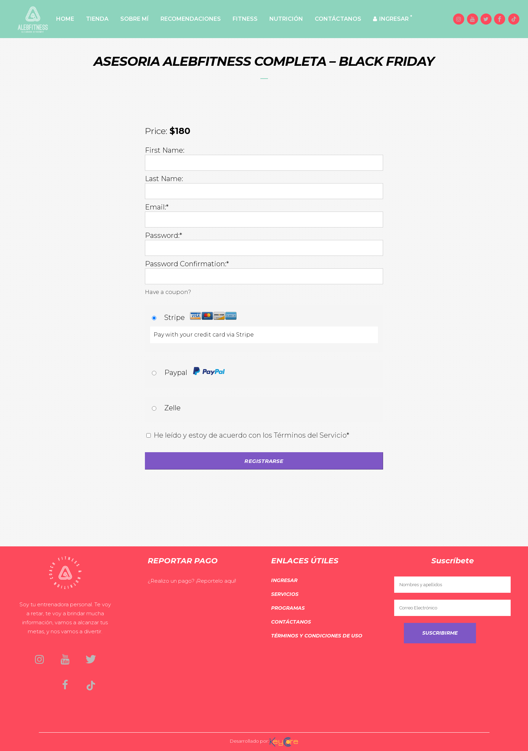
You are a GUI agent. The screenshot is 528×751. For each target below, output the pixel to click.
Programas (288, 608)
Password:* (163, 235)
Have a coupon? (168, 292)
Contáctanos (291, 622)
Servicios (284, 594)
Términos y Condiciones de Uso (316, 636)
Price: (156, 131)
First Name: (164, 150)
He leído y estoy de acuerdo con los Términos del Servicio (250, 435)
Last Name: (164, 179)
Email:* (156, 207)
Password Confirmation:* (187, 264)
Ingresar (284, 580)
